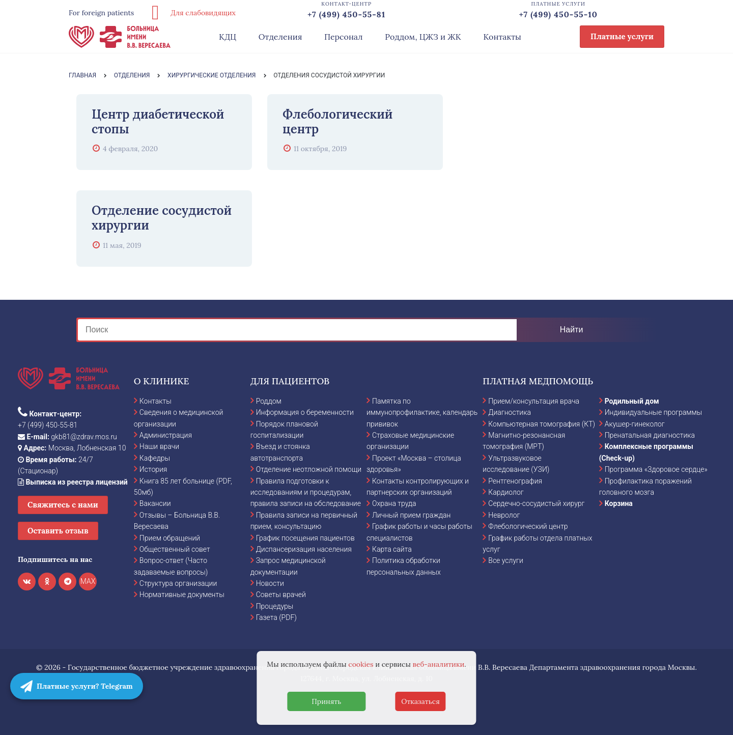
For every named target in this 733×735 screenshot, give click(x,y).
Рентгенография (515, 481)
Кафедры (154, 458)
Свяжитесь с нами (62, 505)
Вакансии (155, 503)
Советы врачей (281, 594)
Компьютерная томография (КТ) (541, 424)
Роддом (268, 401)
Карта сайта (392, 549)
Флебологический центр (528, 526)
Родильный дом (632, 401)
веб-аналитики (439, 664)
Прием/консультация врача (533, 401)
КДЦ (227, 37)
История (153, 469)
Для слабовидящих (190, 12)
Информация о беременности (305, 412)
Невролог (504, 515)
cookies (360, 664)
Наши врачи (159, 446)
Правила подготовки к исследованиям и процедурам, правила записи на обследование (305, 492)
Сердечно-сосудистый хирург (536, 503)
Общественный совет (174, 549)
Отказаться (420, 701)
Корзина (619, 503)
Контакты (502, 37)
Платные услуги (622, 36)
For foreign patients (101, 12)
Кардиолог (505, 492)
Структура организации (178, 583)
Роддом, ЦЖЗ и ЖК (423, 37)
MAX (88, 581)
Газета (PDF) (276, 617)
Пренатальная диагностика (650, 435)
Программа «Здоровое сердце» (656, 469)
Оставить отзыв (58, 530)
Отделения (280, 37)
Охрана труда (394, 503)
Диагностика (509, 412)
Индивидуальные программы (653, 412)
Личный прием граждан (411, 515)
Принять (326, 701)
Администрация (165, 435)
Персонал (343, 37)
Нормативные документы (181, 594)
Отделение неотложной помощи (308, 469)
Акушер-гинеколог (635, 424)
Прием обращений (169, 538)
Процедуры (275, 606)
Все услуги (505, 560)
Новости (270, 583)
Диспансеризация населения (304, 549)
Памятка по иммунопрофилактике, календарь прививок (421, 412)
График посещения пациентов (305, 538)
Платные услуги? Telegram (76, 686)
